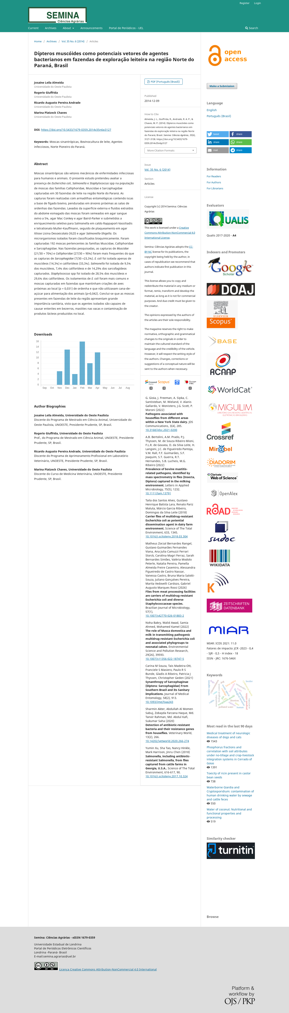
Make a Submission (222, 86)
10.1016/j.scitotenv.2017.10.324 (167, 776)
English (212, 110)
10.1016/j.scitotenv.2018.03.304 (167, 536)
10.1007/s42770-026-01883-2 (165, 616)
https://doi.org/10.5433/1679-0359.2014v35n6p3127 (76, 130)
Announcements (91, 28)
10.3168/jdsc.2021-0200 (161, 430)
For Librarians (215, 188)
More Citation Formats (160, 150)
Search (251, 28)
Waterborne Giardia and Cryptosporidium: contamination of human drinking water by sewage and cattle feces (230, 793)
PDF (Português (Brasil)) (165, 81)
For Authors (214, 182)
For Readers (214, 176)
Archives (50, 28)
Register (244, 3)
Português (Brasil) (219, 116)
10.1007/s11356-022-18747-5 (165, 659)
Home (38, 41)
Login (257, 3)
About (67, 28)
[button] (218, 134)
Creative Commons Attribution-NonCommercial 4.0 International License (169, 232)
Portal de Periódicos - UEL (126, 28)
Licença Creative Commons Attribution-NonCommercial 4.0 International (108, 969)
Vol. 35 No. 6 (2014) (73, 41)
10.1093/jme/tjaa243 (159, 702)
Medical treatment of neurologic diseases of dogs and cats (228, 735)
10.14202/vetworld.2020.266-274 (167, 741)
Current (33, 28)
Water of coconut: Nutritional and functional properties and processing (229, 813)
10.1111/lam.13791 (158, 493)
